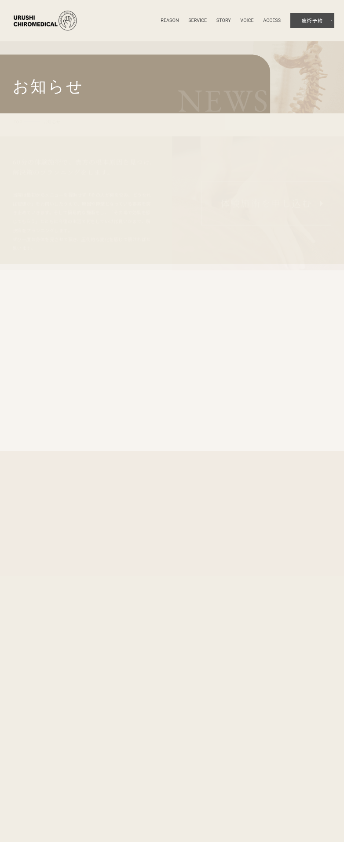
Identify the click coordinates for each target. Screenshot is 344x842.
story (223, 20)
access (272, 20)
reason (170, 20)
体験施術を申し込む (266, 197)
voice (246, 20)
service (197, 20)
